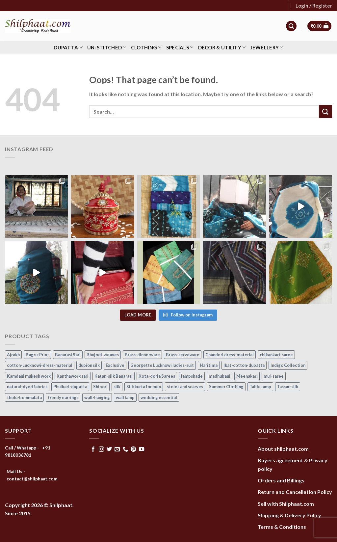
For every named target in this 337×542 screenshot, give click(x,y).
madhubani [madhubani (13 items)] (219, 376)
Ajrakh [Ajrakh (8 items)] (13, 354)
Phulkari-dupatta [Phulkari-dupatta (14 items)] (70, 386)
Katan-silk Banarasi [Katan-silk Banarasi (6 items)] (113, 376)
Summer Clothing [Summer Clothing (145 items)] (226, 386)
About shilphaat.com (283, 449)
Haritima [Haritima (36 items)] (209, 365)
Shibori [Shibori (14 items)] (100, 386)
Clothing (146, 47)
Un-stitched (106, 47)
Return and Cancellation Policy (295, 492)
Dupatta (68, 47)
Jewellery (266, 47)
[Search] (291, 26)
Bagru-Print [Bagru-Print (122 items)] (37, 354)
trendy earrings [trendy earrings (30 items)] (63, 397)
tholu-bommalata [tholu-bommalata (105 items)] (24, 397)
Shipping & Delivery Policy (289, 515)
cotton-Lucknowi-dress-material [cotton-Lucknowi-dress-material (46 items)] (39, 365)
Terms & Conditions (282, 527)
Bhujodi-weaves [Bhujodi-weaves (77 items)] (103, 354)
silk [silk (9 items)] (117, 386)
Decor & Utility (222, 47)
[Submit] (325, 111)
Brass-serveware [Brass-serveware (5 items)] (182, 354)
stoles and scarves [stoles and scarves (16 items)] (185, 386)
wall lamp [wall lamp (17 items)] (125, 397)
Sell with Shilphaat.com (286, 504)
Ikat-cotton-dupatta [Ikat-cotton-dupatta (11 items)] (244, 365)
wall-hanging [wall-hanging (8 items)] (97, 397)
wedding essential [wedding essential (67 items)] (159, 397)
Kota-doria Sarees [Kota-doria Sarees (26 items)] (157, 376)
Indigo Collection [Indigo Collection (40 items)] (288, 365)
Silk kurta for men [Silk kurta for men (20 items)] (143, 386)
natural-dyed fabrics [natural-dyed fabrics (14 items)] (27, 386)
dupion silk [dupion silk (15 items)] (89, 365)
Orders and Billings (281, 480)
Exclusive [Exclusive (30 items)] (115, 365)
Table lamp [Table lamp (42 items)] (260, 386)
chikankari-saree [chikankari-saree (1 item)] (276, 354)
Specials (180, 47)
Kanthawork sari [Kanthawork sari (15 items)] (73, 376)
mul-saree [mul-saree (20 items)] (274, 376)
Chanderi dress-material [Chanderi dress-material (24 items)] (229, 354)
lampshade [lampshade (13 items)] (192, 376)
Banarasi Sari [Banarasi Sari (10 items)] (68, 354)
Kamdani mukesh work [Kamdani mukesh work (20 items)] (29, 376)
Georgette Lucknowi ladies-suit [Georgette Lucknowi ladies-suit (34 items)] (162, 365)
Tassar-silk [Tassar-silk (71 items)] (287, 386)
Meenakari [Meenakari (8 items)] (247, 376)
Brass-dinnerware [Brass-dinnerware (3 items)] (142, 354)
